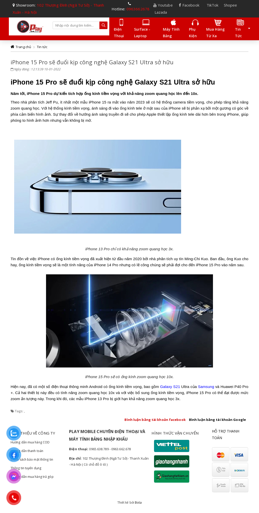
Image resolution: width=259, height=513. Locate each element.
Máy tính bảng (171, 28)
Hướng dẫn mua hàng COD (30, 442)
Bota (138, 502)
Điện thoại (119, 28)
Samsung (206, 386)
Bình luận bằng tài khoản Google (217, 419)
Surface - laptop (142, 28)
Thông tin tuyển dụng (26, 468)
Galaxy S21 (170, 386)
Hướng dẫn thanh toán (27, 451)
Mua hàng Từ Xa (215, 28)
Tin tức (239, 28)
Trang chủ (23, 47)
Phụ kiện (194, 28)
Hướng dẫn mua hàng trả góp (32, 477)
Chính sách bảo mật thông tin (32, 459)
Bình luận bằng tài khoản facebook (154, 419)
